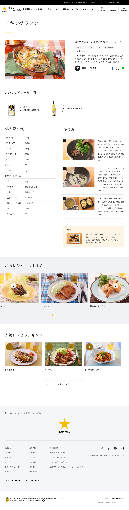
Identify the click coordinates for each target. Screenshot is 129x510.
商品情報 (26, 9)
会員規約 (32, 462)
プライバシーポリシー (58, 457)
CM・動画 (38, 9)
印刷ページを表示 (89, 68)
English (93, 2)
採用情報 (124, 11)
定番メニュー (82, 51)
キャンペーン (88, 9)
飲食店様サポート (82, 2)
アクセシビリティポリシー (59, 462)
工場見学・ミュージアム (70, 9)
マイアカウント (102, 11)
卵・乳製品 (109, 47)
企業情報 (113, 11)
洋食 (91, 47)
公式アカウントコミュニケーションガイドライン (67, 467)
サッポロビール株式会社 (13, 480)
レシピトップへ (64, 383)
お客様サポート (68, 2)
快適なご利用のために (58, 453)
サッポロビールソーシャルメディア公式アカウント (106, 455)
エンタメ (47, 9)
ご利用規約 (54, 448)
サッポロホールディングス (108, 2)
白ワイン (80, 47)
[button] (52, 315)
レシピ (56, 9)
